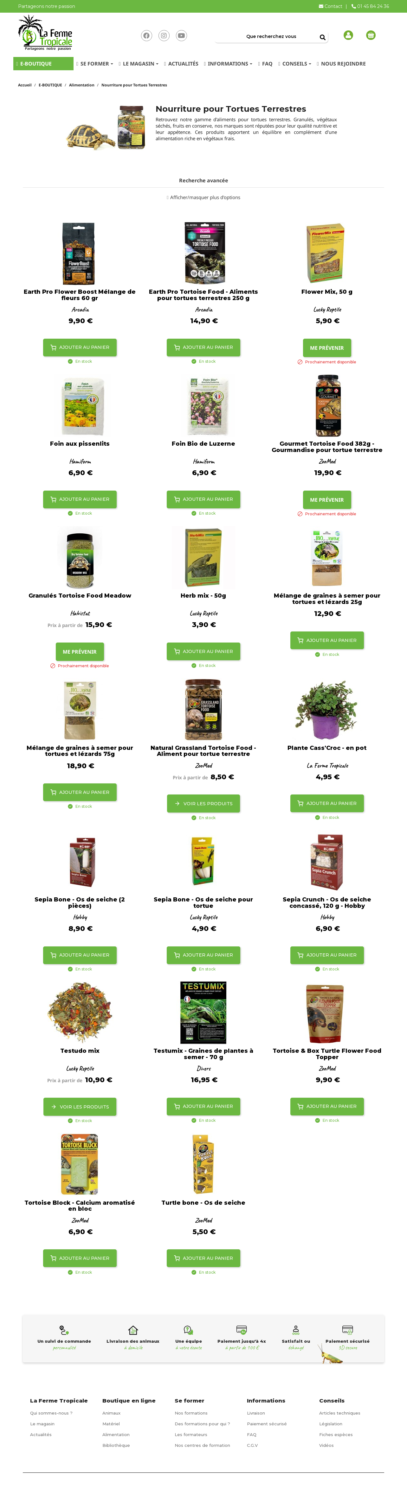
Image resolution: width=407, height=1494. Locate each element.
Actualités (41, 1434)
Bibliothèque (116, 1445)
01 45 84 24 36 (370, 6)
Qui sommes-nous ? (51, 1413)
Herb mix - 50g (203, 596)
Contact (331, 6)
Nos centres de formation (202, 1445)
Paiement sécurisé (267, 1423)
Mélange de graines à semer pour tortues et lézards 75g (80, 751)
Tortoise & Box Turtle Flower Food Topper (327, 1054)
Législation (330, 1423)
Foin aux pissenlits (80, 444)
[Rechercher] (271, 36)
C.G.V (252, 1445)
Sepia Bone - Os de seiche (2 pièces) (80, 903)
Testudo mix (80, 1051)
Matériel (111, 1423)
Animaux (111, 1413)
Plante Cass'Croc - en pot (326, 748)
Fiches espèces (336, 1434)
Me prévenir (327, 347)
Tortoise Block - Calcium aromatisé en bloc (79, 1206)
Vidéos (326, 1445)
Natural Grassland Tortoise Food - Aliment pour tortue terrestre (203, 751)
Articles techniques (339, 1413)
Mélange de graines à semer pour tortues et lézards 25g (327, 599)
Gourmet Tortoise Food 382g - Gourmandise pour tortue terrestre (327, 447)
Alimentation (116, 1434)
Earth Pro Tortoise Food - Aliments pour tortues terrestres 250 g (203, 295)
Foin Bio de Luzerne (203, 444)
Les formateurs (191, 1434)
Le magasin (42, 1423)
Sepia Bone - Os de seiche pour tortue (203, 903)
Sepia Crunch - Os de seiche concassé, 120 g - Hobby (327, 903)
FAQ (251, 1434)
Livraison (256, 1413)
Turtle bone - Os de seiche (203, 1203)
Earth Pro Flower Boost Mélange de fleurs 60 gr (80, 295)
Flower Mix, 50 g (326, 292)
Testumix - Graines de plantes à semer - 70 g (203, 1054)
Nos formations (191, 1413)
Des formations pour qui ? (202, 1423)
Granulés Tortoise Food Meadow (80, 596)
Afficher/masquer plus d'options (205, 197)
